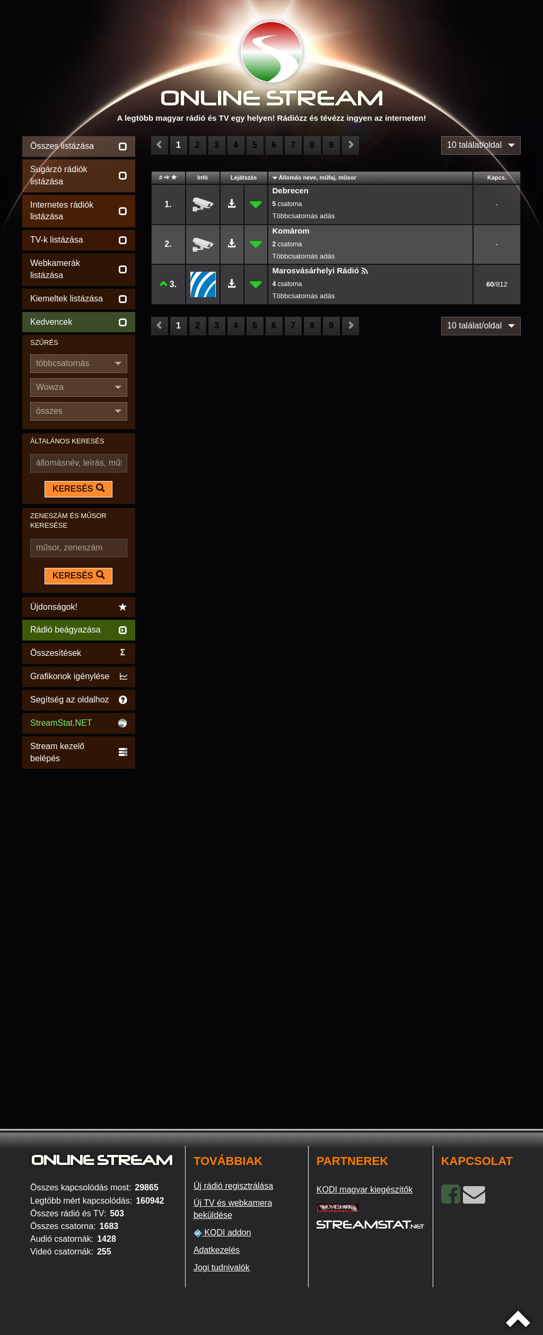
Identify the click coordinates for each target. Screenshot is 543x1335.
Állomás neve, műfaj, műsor (317, 177)
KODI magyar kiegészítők (365, 1189)
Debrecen (291, 190)
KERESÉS (78, 488)
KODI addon (222, 1233)
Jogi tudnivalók (222, 1267)
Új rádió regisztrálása (233, 1185)
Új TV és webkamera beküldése (233, 1209)
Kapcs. (496, 177)
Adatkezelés (217, 1249)
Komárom (291, 230)
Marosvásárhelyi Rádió (316, 270)
